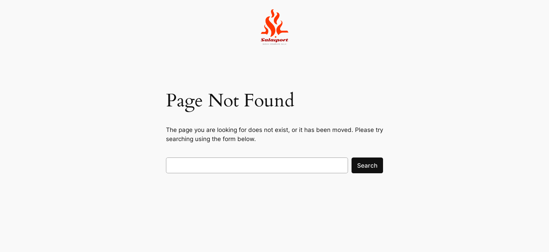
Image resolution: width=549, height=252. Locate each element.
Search (367, 165)
